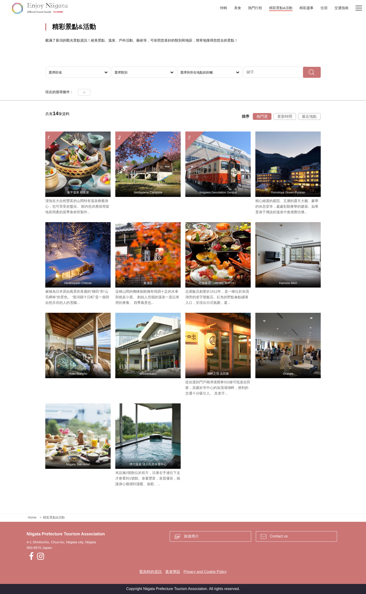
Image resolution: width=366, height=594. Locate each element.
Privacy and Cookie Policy (205, 572)
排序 (245, 116)
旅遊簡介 (191, 536)
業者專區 (172, 572)
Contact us (279, 536)
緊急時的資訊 (150, 572)
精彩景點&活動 (54, 517)
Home (32, 517)
